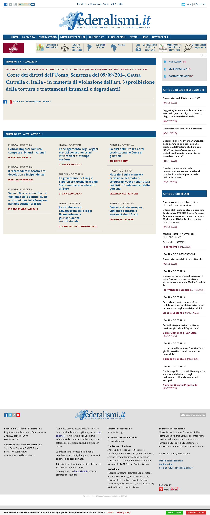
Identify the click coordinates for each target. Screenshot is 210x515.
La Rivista (28, 37)
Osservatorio (47, 37)
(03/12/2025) (170, 133)
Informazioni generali (171, 460)
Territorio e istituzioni (47, 48)
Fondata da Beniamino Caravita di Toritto (100, 4)
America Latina (95, 48)
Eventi (134, 37)
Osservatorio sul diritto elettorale (170, 48)
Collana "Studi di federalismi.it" (176, 467)
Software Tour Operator (105, 500)
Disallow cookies (196, 512)
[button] (186, 4)
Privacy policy (124, 512)
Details (110, 512)
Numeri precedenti (72, 37)
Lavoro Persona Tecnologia (71, 48)
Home (14, 37)
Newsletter (160, 37)
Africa (117, 48)
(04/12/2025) (170, 102)
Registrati (198, 4)
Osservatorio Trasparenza (194, 48)
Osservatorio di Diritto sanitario (145, 48)
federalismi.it (80, 471)
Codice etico (165, 464)
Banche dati (96, 37)
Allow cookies (174, 512)
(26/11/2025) (170, 160)
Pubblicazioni (117, 37)
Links (145, 37)
